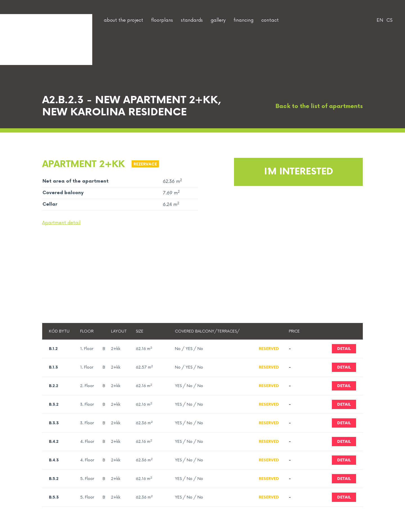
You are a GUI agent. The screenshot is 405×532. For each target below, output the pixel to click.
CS (389, 20)
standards (192, 20)
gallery (218, 20)
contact (270, 20)
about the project (123, 20)
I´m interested (298, 171)
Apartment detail (61, 223)
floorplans (162, 20)
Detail (344, 348)
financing (243, 20)
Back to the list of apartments (314, 106)
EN (380, 20)
